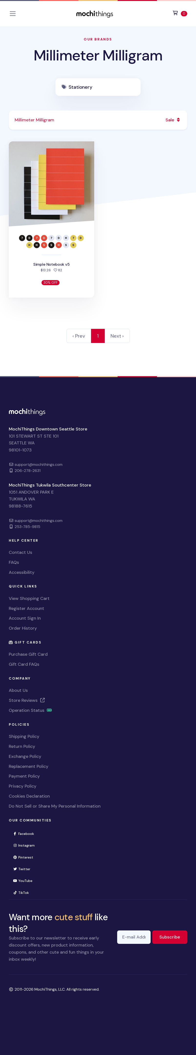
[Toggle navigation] (13, 14)
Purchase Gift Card (28, 654)
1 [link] (98, 336)
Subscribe (173, 936)
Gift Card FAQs (24, 664)
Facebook (25, 833)
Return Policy (22, 746)
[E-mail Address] (134, 937)
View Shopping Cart (29, 598)
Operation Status (30, 710)
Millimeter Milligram (98, 55)
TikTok (23, 892)
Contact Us (20, 552)
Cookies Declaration (29, 796)
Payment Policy (24, 776)
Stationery (80, 87)
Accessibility (21, 572)
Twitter (23, 868)
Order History (23, 628)
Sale (173, 120)
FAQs (14, 562)
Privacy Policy (22, 786)
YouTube (25, 880)
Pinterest (25, 857)
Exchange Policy (25, 756)
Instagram (26, 845)
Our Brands (98, 39)
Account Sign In (25, 618)
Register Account (26, 608)
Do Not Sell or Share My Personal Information (55, 806)
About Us (18, 690)
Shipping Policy (24, 736)
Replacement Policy (28, 766)
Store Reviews (27, 700)
